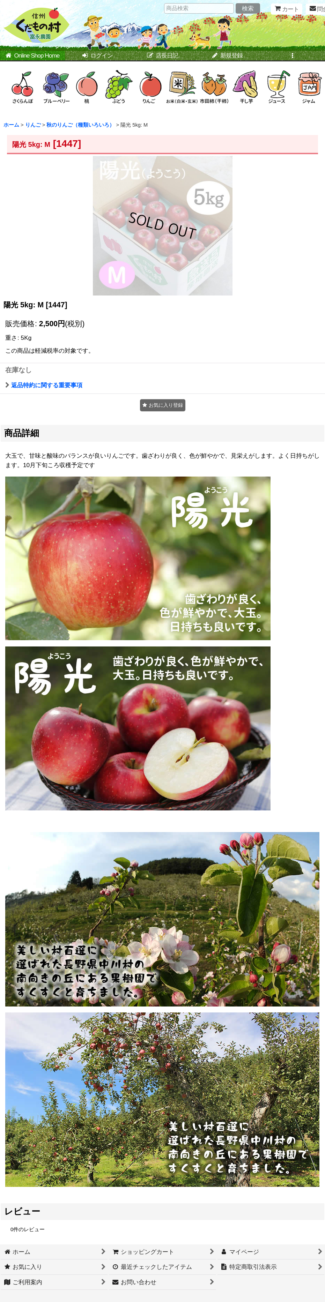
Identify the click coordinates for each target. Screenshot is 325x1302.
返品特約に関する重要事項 (43, 385)
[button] (292, 56)
